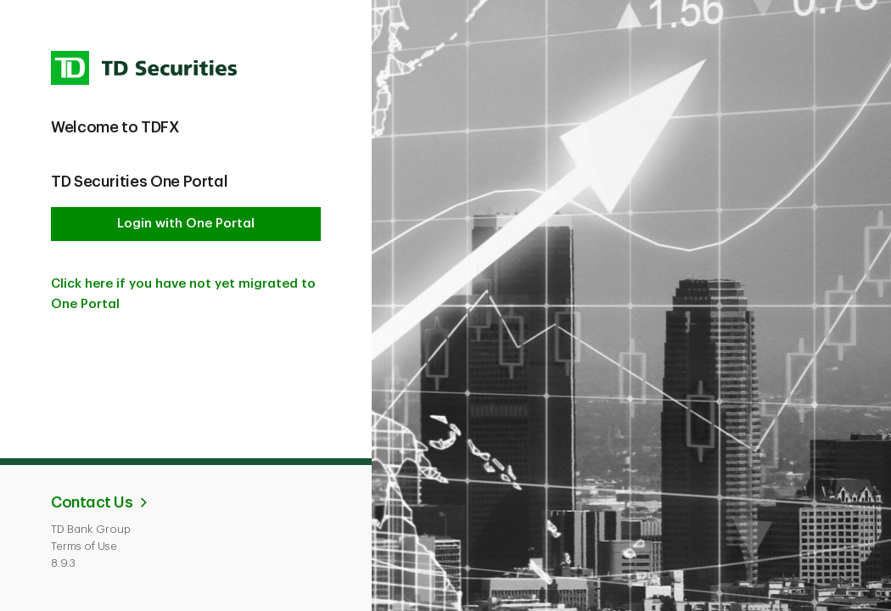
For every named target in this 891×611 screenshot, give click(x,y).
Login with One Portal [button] (186, 223)
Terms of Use (84, 546)
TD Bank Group (91, 529)
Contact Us (91, 502)
